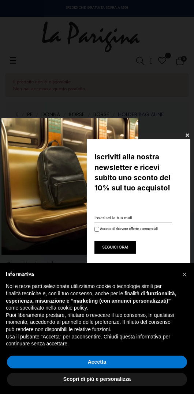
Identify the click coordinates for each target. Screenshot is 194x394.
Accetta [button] (97, 362)
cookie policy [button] (72, 308)
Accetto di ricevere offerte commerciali (125, 229)
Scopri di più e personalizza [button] (97, 379)
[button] (184, 274)
